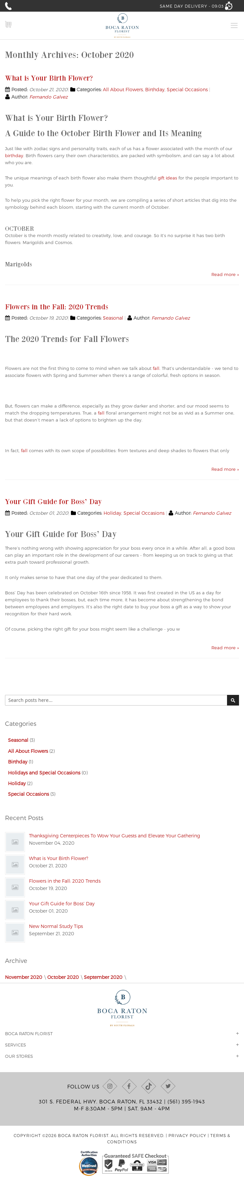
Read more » (225, 274)
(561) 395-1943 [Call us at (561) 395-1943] (186, 1101)
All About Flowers (123, 89)
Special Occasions (187, 89)
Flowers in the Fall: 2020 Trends (56, 306)
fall (156, 368)
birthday (14, 155)
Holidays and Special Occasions (44, 772)
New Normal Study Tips (56, 926)
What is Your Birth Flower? (49, 78)
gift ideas (167, 177)
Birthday (154, 89)
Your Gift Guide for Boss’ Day (53, 501)
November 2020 (23, 977)
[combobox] (122, 700)
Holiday (112, 513)
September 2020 (103, 977)
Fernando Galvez (48, 97)
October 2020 (63, 977)
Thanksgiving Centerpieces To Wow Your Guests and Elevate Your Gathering (114, 835)
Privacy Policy (187, 1135)
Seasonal (113, 318)
